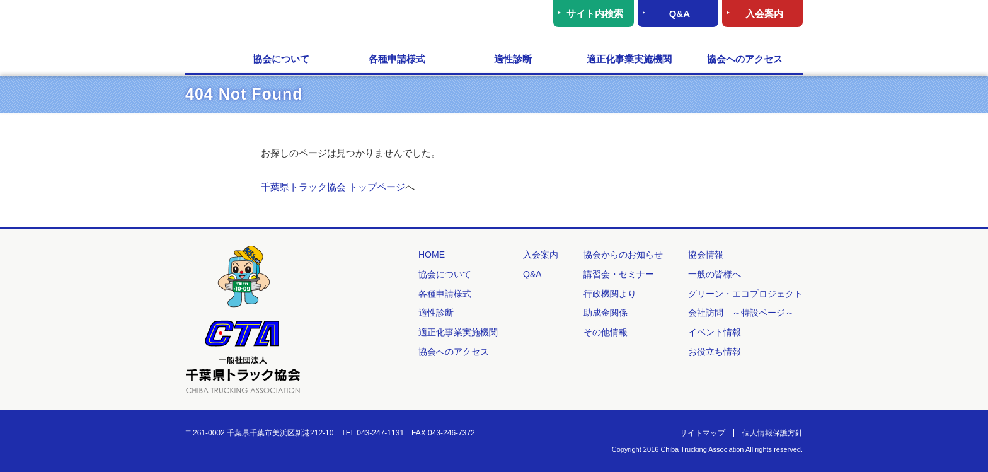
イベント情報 (714, 332)
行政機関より (609, 294)
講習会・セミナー (618, 274)
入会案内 (764, 13)
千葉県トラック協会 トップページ (333, 186)
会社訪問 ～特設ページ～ (741, 313)
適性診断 (513, 59)
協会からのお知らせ (623, 255)
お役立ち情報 (714, 352)
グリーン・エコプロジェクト (745, 294)
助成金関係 (605, 313)
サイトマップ (702, 433)
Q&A (679, 13)
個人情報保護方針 (772, 433)
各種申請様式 (397, 59)
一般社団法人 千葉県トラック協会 (307, 22)
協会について (281, 59)
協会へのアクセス (745, 59)
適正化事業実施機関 (629, 59)
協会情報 (705, 255)
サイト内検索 (594, 13)
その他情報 (605, 332)
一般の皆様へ (714, 274)
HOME (204, 60)
